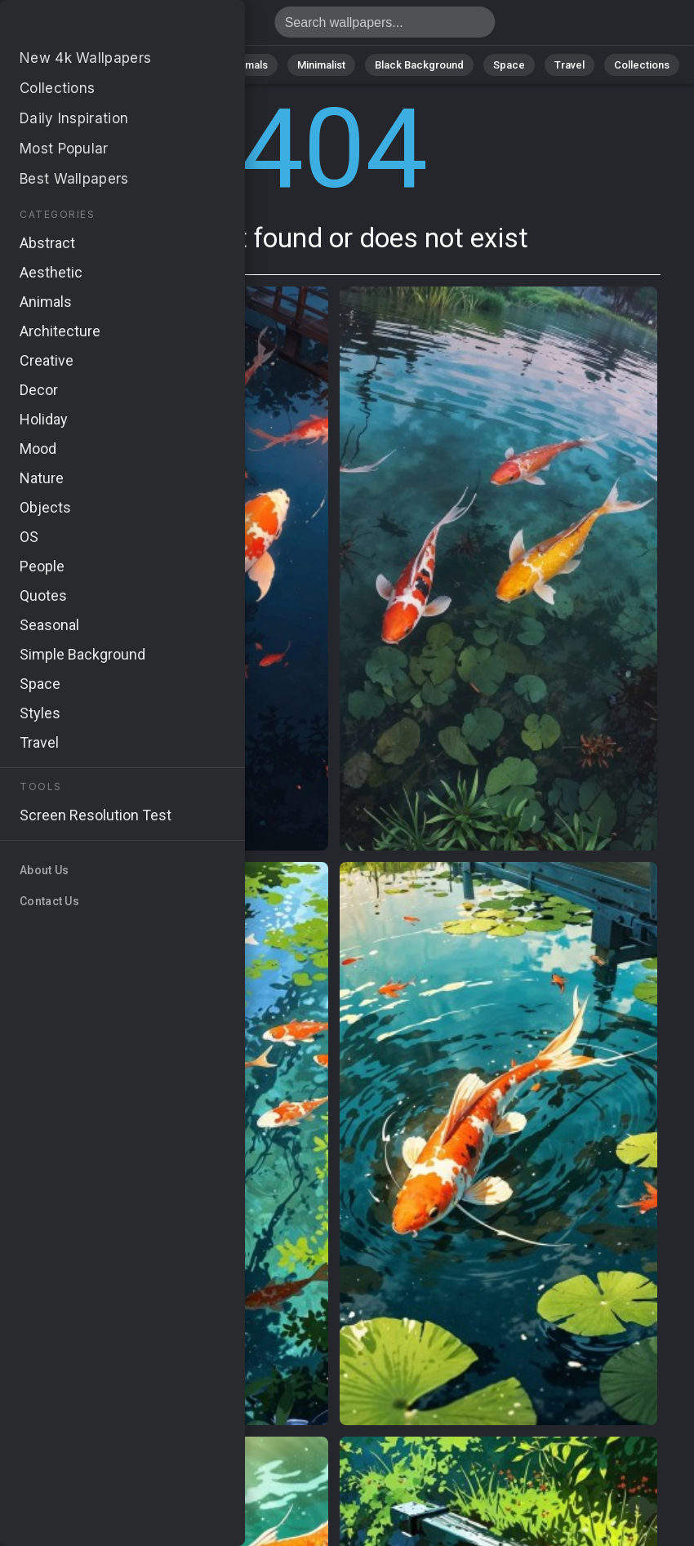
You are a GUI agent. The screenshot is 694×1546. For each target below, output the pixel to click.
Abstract (179, 65)
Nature (112, 65)
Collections (642, 65)
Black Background (419, 65)
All (60, 65)
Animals (248, 65)
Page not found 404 (98, 26)
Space (509, 65)
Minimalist (321, 65)
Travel (569, 65)
